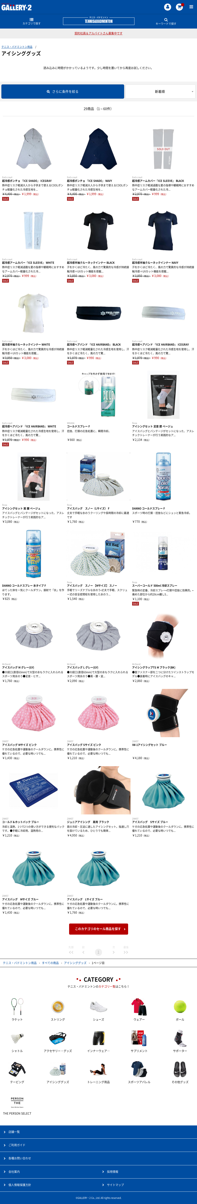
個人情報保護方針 (19, 1184)
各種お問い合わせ (19, 1158)
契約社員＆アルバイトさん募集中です (98, 33)
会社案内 (14, 1171)
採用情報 (112, 1171)
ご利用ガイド (16, 1145)
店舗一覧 (14, 1131)
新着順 (160, 91)
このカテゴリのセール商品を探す (98, 928)
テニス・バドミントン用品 (16, 47)
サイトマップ (115, 1184)
